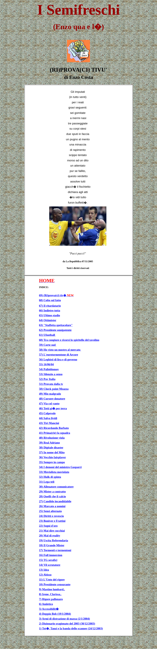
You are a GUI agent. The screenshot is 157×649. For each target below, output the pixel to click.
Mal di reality (52, 535)
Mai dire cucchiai (54, 530)
